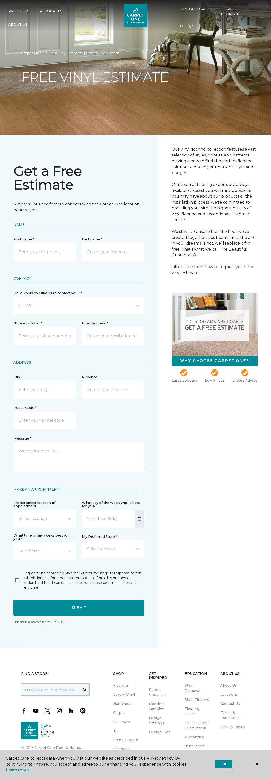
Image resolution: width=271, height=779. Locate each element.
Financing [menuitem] (122, 749)
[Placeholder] (50, 689)
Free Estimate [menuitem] (125, 740)
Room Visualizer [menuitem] (157, 692)
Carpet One (31, 53)
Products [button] (18, 11)
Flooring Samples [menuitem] (156, 706)
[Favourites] (191, 26)
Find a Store (194, 9)
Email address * (95, 323)
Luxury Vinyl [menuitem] (124, 694)
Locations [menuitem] (229, 694)
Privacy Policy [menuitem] (232, 727)
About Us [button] (17, 24)
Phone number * (27, 323)
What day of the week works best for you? (111, 504)
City (16, 377)
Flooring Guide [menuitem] (192, 711)
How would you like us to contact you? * (47, 293)
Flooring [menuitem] (120, 685)
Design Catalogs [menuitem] (156, 720)
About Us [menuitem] (228, 685)
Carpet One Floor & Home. (57, 747)
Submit (79, 607)
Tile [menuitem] (116, 731)
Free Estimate (230, 11)
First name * (23, 239)
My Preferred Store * (99, 536)
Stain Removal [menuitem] (192, 688)
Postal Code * (24, 407)
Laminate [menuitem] (121, 721)
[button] (182, 26)
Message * (22, 438)
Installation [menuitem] (195, 746)
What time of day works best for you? (41, 537)
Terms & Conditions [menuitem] (230, 715)
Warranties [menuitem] (194, 737)
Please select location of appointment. (34, 504)
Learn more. (18, 770)
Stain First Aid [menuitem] (197, 699)
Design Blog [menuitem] (160, 732)
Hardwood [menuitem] (122, 703)
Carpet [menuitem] (119, 712)
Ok (223, 764)
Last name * (92, 239)
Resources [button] (51, 11)
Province (89, 377)
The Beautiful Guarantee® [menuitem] (197, 725)
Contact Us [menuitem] (230, 703)
